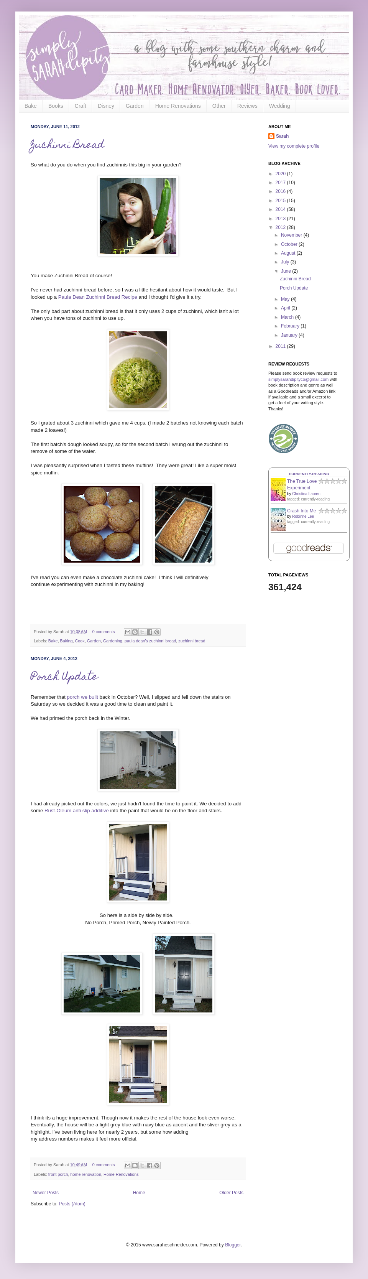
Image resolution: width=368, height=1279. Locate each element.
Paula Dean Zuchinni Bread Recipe (97, 297)
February (291, 326)
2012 (281, 227)
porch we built (82, 697)
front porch (58, 1174)
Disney (106, 106)
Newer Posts (46, 1192)
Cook (79, 641)
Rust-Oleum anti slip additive (76, 810)
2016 (281, 191)
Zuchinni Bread (67, 145)
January (290, 335)
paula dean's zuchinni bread (150, 641)
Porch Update (64, 677)
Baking (66, 641)
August (289, 253)
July (286, 262)
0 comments (103, 631)
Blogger (233, 1245)
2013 (281, 218)
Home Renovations (178, 106)
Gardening (112, 641)
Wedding (279, 106)
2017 (281, 182)
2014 (281, 209)
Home (139, 1192)
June (286, 271)
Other (219, 106)
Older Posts (231, 1192)
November (292, 235)
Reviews (247, 106)
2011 (281, 346)
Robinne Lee (303, 516)
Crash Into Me (301, 511)
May (286, 299)
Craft (80, 106)
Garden (135, 106)
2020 (281, 173)
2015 (281, 200)
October (290, 244)
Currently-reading (309, 474)
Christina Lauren (306, 494)
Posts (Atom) (72, 1204)
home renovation (85, 1174)
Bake (31, 106)
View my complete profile (293, 146)
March (288, 317)
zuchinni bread (191, 641)
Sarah (282, 136)
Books (55, 106)
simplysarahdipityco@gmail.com (298, 379)
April (286, 308)
